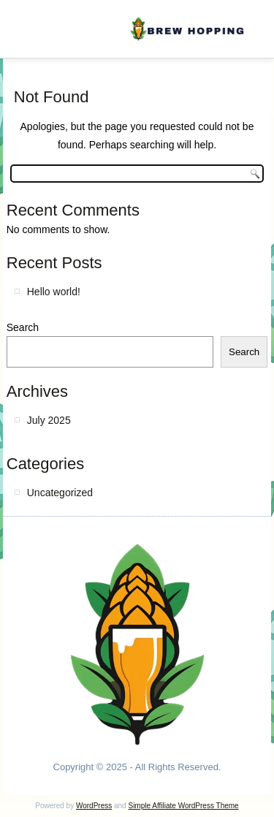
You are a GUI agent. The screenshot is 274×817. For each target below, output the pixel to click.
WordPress (94, 806)
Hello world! (53, 291)
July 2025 (49, 420)
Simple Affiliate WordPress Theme (183, 806)
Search (23, 327)
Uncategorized (60, 492)
